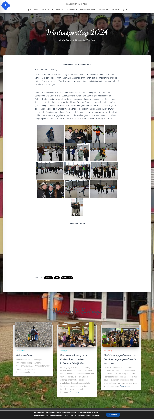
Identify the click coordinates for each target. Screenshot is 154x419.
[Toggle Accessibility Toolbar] (5, 5)
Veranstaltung (67, 277)
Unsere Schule (47, 9)
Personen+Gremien (87, 9)
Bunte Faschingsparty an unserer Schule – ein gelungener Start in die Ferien (121, 359)
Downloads (103, 9)
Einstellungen (43, 416)
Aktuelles (59, 9)
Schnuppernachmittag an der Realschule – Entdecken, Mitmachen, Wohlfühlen (75, 359)
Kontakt (115, 9)
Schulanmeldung (24, 355)
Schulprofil (72, 9)
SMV (57, 277)
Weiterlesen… (75, 392)
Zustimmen (113, 415)
